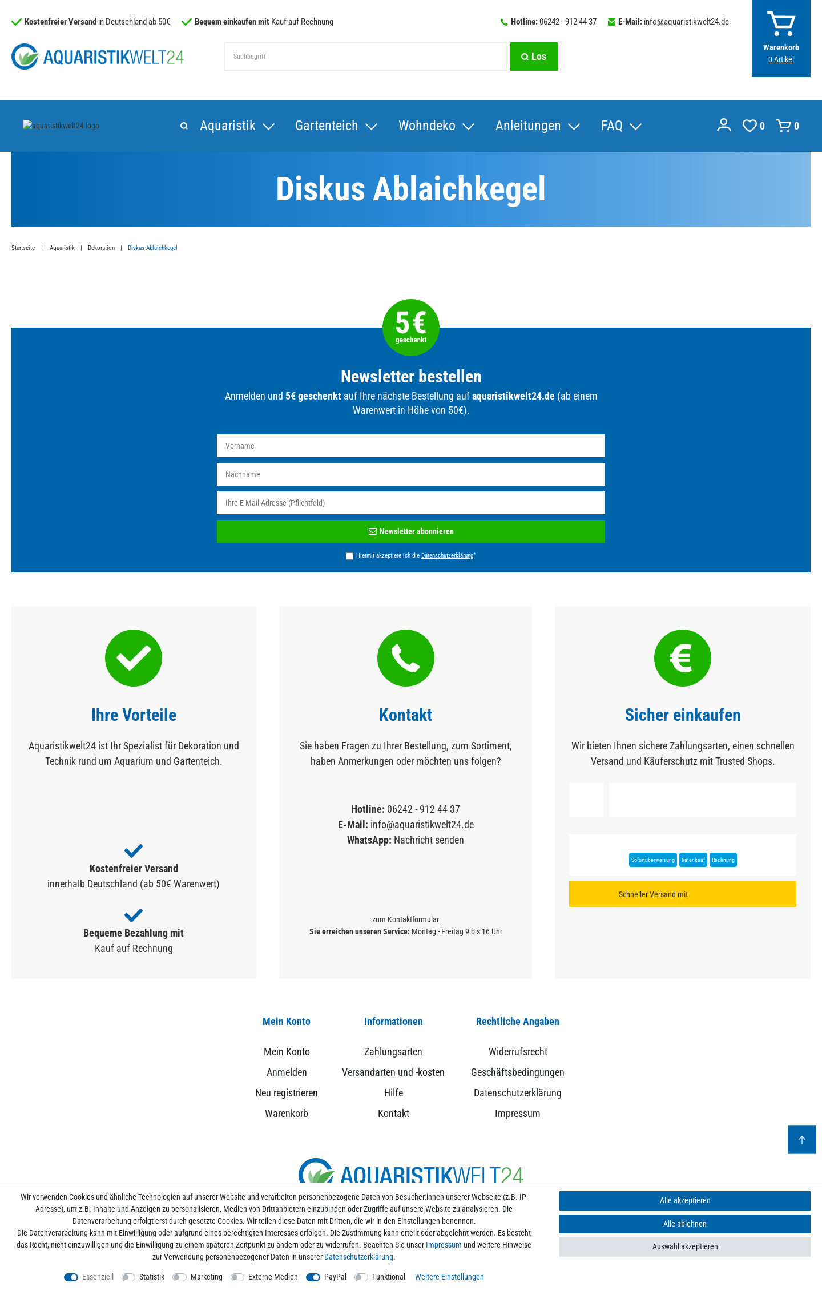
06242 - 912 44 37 (568, 22)
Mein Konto (287, 1052)
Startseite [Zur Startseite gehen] (24, 248)
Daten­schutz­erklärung (358, 1256)
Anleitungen (352, 126)
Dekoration (101, 248)
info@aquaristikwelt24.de (686, 22)
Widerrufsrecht (518, 1052)
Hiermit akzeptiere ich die (416, 556)
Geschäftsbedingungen (518, 1073)
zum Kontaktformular (405, 920)
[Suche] (534, 56)
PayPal (335, 1276)
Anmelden (287, 1073)
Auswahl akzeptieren (685, 1246)
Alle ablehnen (685, 1223)
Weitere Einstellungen (449, 1276)
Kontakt (393, 1114)
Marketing (207, 1276)
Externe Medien (273, 1276)
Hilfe (393, 1093)
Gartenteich (150, 126)
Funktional (388, 1276)
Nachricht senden (429, 840)
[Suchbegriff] (365, 56)
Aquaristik (51, 126)
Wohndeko (250, 126)
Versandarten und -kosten (393, 1073)
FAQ (435, 126)
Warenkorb (286, 1114)
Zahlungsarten (393, 1052)
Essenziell (98, 1276)
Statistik (151, 1276)
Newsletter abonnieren (411, 531)
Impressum (518, 1114)
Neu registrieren (286, 1093)
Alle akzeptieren (685, 1200)
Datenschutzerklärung (518, 1093)
